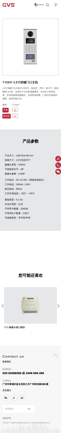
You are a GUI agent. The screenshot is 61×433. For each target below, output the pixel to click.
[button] (3, 306)
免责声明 (6, 418)
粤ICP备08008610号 (41, 423)
